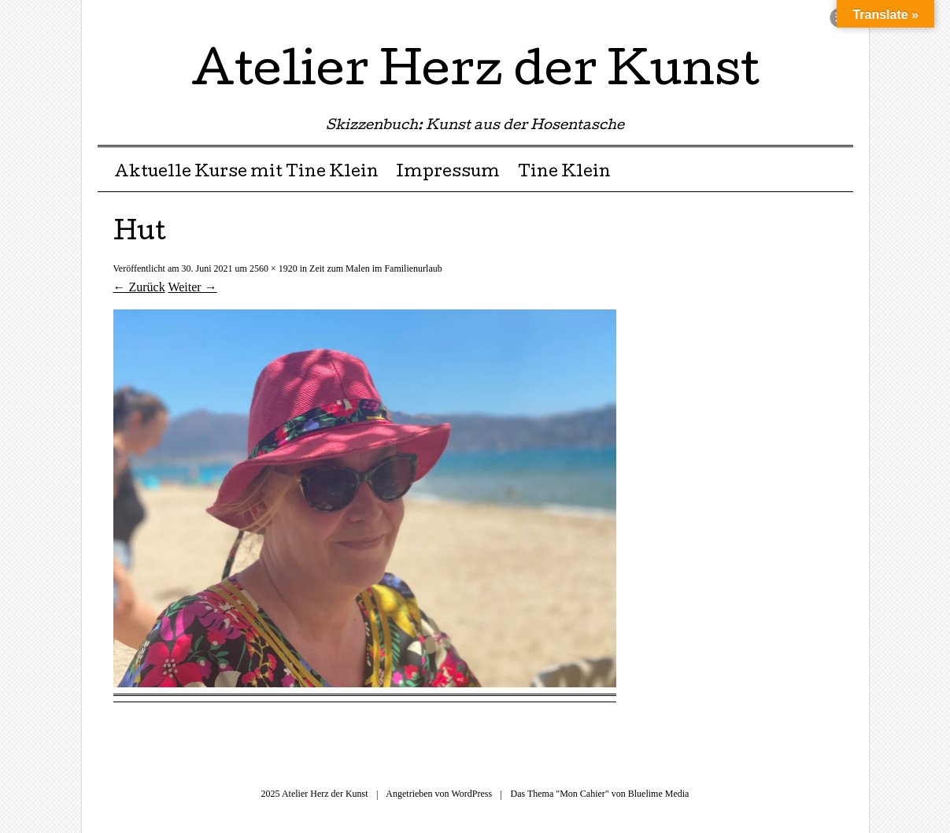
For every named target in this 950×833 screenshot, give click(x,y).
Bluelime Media (658, 793)
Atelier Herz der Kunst (475, 74)
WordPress (471, 793)
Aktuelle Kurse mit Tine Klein (246, 173)
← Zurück (139, 287)
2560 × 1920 (274, 268)
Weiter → (192, 287)
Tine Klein (564, 173)
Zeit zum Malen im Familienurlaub (375, 268)
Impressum (448, 173)
